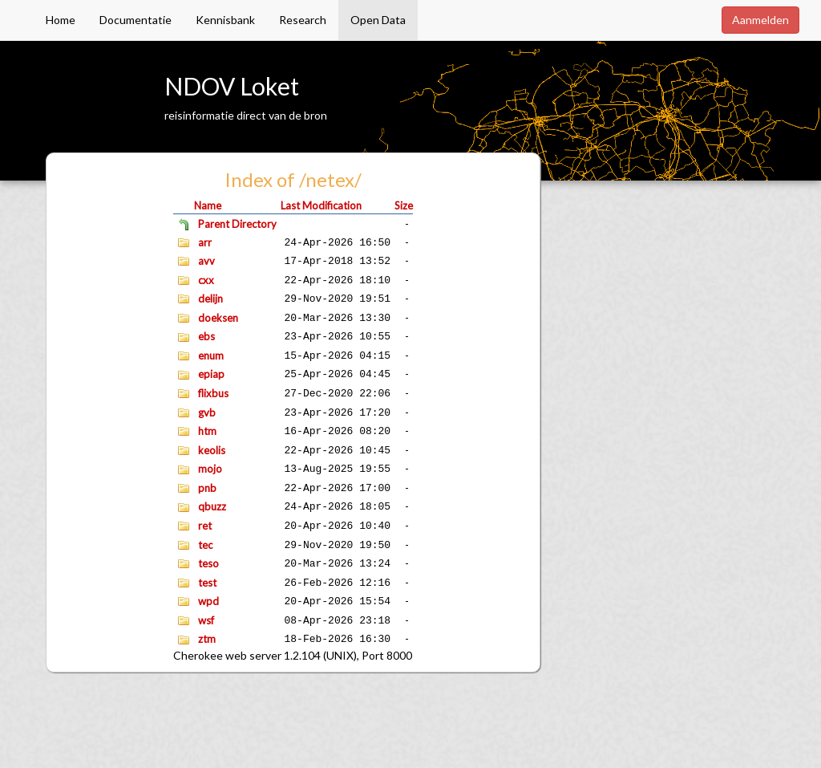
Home (60, 19)
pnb (207, 488)
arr (205, 242)
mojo (210, 468)
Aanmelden (760, 19)
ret (205, 525)
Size (403, 205)
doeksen (218, 317)
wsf (206, 620)
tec (205, 544)
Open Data (378, 19)
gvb (207, 412)
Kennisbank (225, 19)
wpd (208, 601)
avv (206, 260)
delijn (210, 298)
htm (207, 431)
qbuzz (212, 506)
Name (207, 205)
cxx (206, 280)
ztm (207, 638)
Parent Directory (237, 223)
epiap (211, 374)
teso (208, 563)
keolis (211, 450)
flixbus (213, 393)
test (207, 582)
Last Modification (321, 205)
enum (211, 355)
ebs (206, 336)
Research (302, 19)
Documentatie (135, 19)
